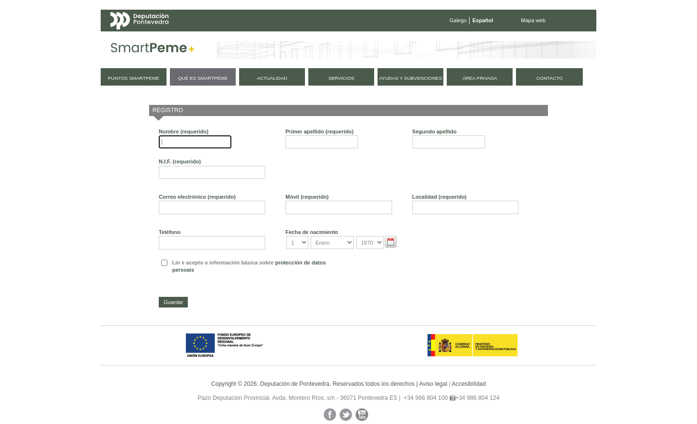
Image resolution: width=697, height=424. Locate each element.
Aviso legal (433, 383)
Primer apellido (320, 131)
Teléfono (170, 232)
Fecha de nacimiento (312, 232)
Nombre (184, 131)
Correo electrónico (197, 197)
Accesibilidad (469, 383)
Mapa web (533, 20)
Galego (458, 20)
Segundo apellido (434, 131)
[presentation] (419, 273)
